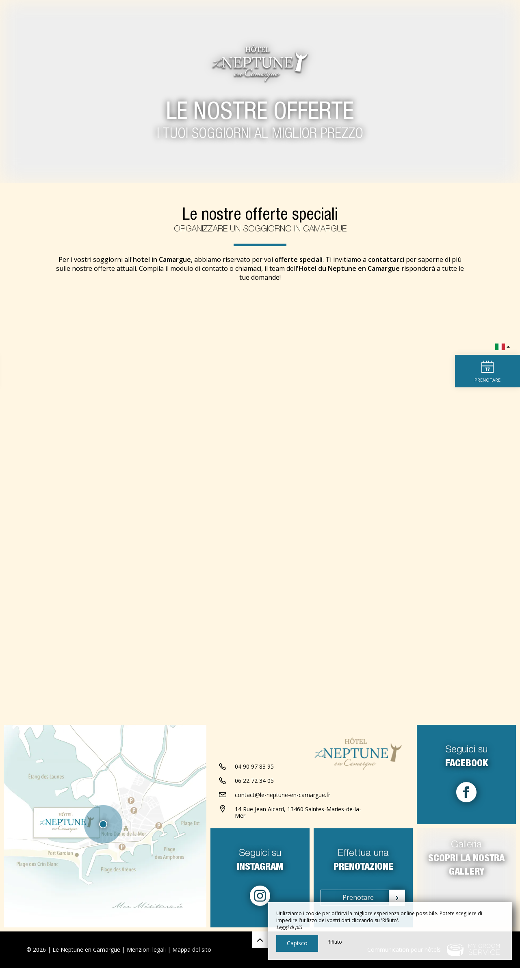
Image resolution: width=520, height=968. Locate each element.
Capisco (297, 943)
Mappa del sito (191, 949)
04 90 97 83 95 (254, 766)
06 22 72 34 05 (254, 780)
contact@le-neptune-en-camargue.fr (282, 795)
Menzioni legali (146, 949)
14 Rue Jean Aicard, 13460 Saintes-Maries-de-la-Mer (298, 812)
